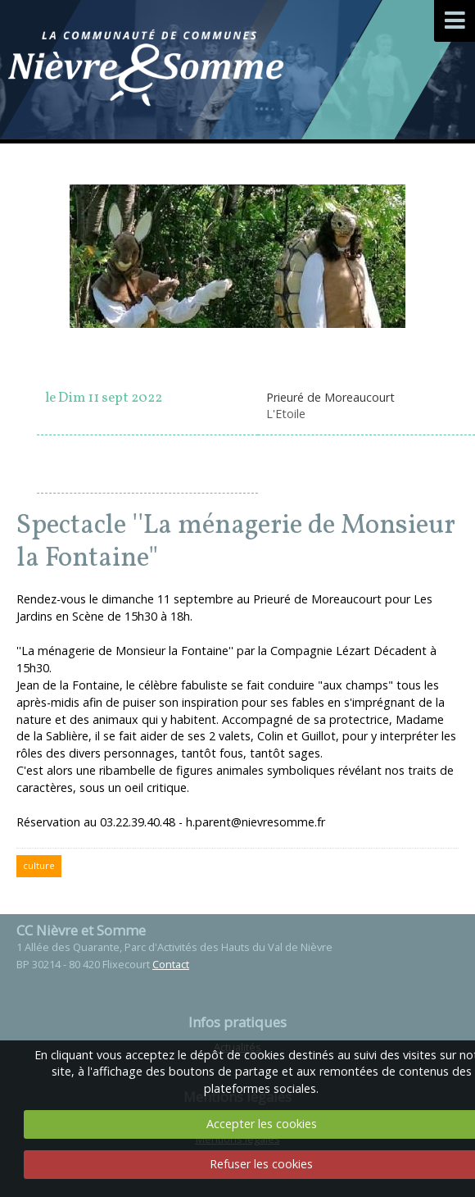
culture (39, 865)
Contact (170, 964)
